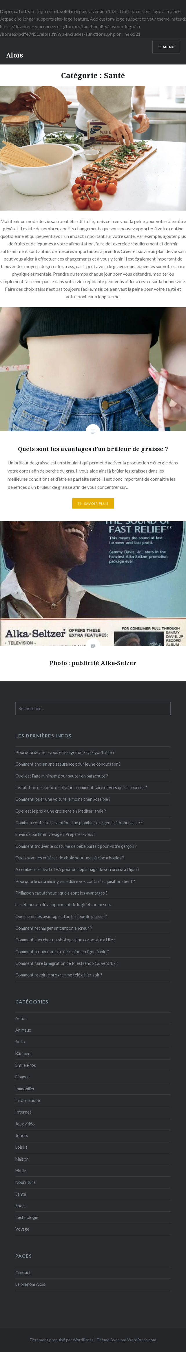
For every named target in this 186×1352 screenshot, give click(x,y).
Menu (169, 47)
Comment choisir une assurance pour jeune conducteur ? (68, 764)
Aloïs (14, 55)
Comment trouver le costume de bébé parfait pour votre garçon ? (76, 846)
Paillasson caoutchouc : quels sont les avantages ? (61, 892)
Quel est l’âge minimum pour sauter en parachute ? (61, 775)
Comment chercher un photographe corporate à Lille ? (65, 939)
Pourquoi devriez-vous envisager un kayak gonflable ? (64, 752)
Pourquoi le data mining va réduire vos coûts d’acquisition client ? (75, 881)
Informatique (27, 1100)
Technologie (26, 1217)
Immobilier (25, 1088)
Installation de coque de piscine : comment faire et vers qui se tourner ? (81, 787)
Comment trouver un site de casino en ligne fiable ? (62, 951)
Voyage (22, 1229)
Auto (20, 1041)
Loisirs (21, 1147)
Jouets (21, 1135)
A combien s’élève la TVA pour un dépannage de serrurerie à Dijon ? (77, 869)
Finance (22, 1076)
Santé (20, 1194)
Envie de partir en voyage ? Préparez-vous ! (55, 834)
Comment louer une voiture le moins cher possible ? (63, 799)
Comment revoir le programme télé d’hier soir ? (58, 974)
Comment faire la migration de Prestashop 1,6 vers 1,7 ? (66, 963)
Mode (20, 1170)
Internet (23, 1111)
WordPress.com (141, 1339)
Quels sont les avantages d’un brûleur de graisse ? (61, 916)
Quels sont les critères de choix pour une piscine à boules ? (69, 857)
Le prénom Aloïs (30, 1284)
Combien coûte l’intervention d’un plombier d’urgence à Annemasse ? (79, 822)
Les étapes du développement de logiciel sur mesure (63, 904)
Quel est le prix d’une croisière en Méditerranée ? (60, 811)
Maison (22, 1159)
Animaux (23, 1030)
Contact (23, 1272)
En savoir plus (93, 503)
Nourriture (25, 1182)
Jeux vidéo (25, 1123)
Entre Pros (25, 1065)
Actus (20, 1018)
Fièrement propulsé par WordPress (61, 1339)
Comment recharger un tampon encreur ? (53, 928)
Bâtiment (23, 1053)
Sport (20, 1205)
